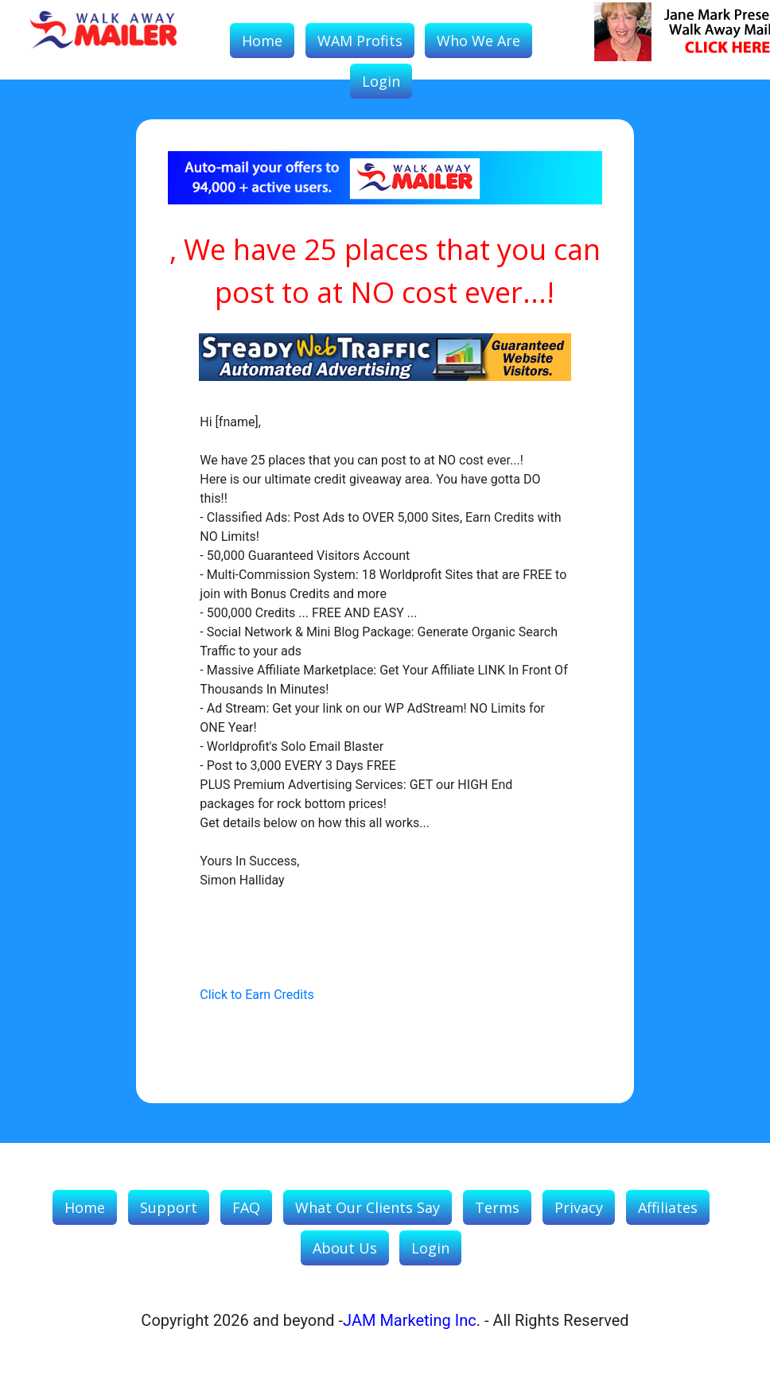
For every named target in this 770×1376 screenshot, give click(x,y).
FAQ (246, 1207)
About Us (345, 1247)
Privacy (578, 1207)
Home (262, 40)
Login (381, 81)
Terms (497, 1207)
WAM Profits (359, 40)
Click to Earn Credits (256, 994)
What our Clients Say (367, 1207)
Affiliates (668, 1207)
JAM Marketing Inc (409, 1320)
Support (168, 1207)
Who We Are (478, 40)
